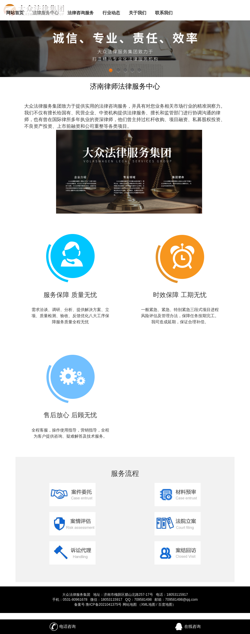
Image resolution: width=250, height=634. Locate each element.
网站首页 (15, 12)
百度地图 (165, 604)
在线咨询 (187, 626)
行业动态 (111, 12)
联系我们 (164, 12)
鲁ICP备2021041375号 (104, 604)
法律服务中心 (45, 12)
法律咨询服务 (80, 12)
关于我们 (137, 12)
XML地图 (148, 604)
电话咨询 (62, 626)
